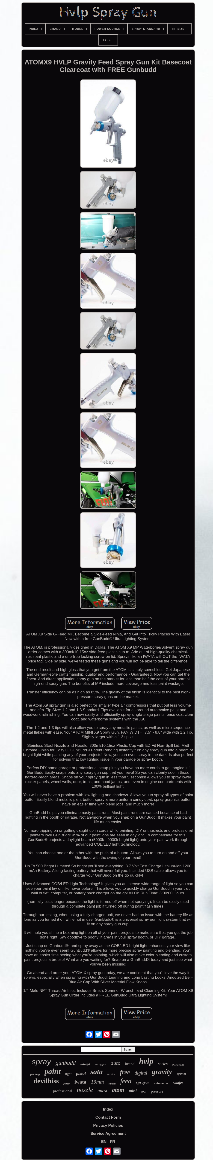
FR (112, 1141)
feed (125, 1081)
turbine (111, 1074)
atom (118, 1090)
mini (133, 1091)
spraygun (100, 1064)
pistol (81, 1073)
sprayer (142, 1082)
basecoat (178, 1064)
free (125, 1072)
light (68, 1074)
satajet (178, 1083)
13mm (97, 1082)
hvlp (146, 1061)
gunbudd (66, 1063)
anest (102, 1090)
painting (35, 1074)
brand (129, 1064)
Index (108, 1109)
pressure (157, 1091)
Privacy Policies (108, 1125)
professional (62, 1091)
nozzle (85, 1089)
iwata (80, 1082)
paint (52, 1071)
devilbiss (46, 1081)
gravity (162, 1072)
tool (143, 1091)
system (181, 1074)
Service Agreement (108, 1133)
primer (66, 1083)
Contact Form (108, 1117)
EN (104, 1141)
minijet (85, 1064)
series (163, 1063)
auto (116, 1063)
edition (112, 1083)
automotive (161, 1083)
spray (41, 1061)
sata (96, 1071)
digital (141, 1073)
